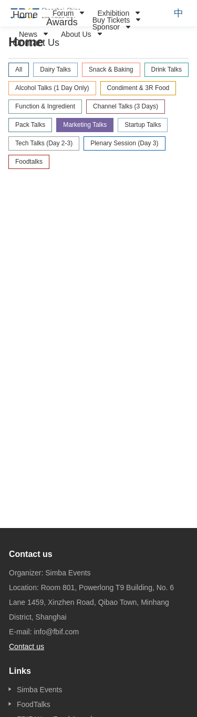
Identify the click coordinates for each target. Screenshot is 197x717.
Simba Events (39, 689)
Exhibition (113, 13)
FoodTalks (33, 704)
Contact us (26, 646)
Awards (62, 22)
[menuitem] (25, 14)
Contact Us (36, 42)
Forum (63, 13)
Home (25, 14)
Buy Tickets (111, 20)
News (28, 34)
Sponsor (106, 27)
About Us (76, 34)
